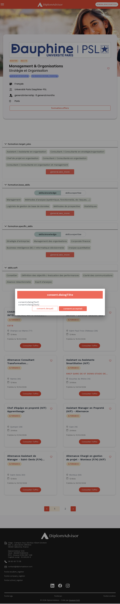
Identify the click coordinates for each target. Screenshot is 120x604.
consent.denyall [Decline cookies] (45, 308)
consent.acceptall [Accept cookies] (72, 308)
